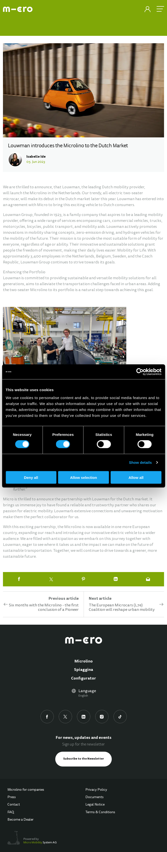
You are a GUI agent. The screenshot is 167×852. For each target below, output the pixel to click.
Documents (94, 797)
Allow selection (83, 477)
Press (11, 797)
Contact (13, 805)
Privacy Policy (96, 790)
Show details (140, 462)
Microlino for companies (25, 790)
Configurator (83, 679)
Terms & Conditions (100, 812)
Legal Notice (95, 805)
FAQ (10, 812)
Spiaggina (83, 670)
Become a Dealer (20, 820)
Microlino (83, 661)
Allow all (136, 477)
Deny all (31, 477)
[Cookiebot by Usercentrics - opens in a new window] (139, 372)
